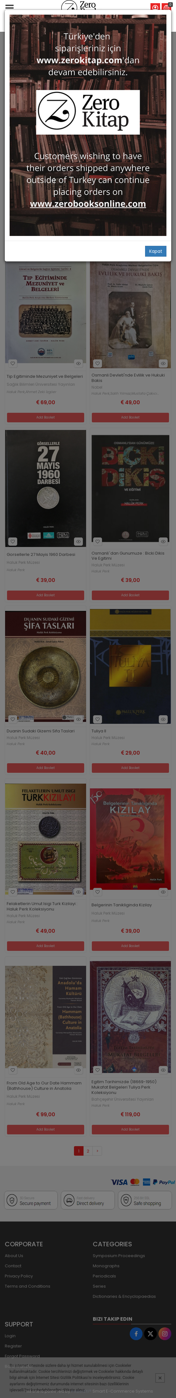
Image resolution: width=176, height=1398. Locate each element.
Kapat (155, 251)
